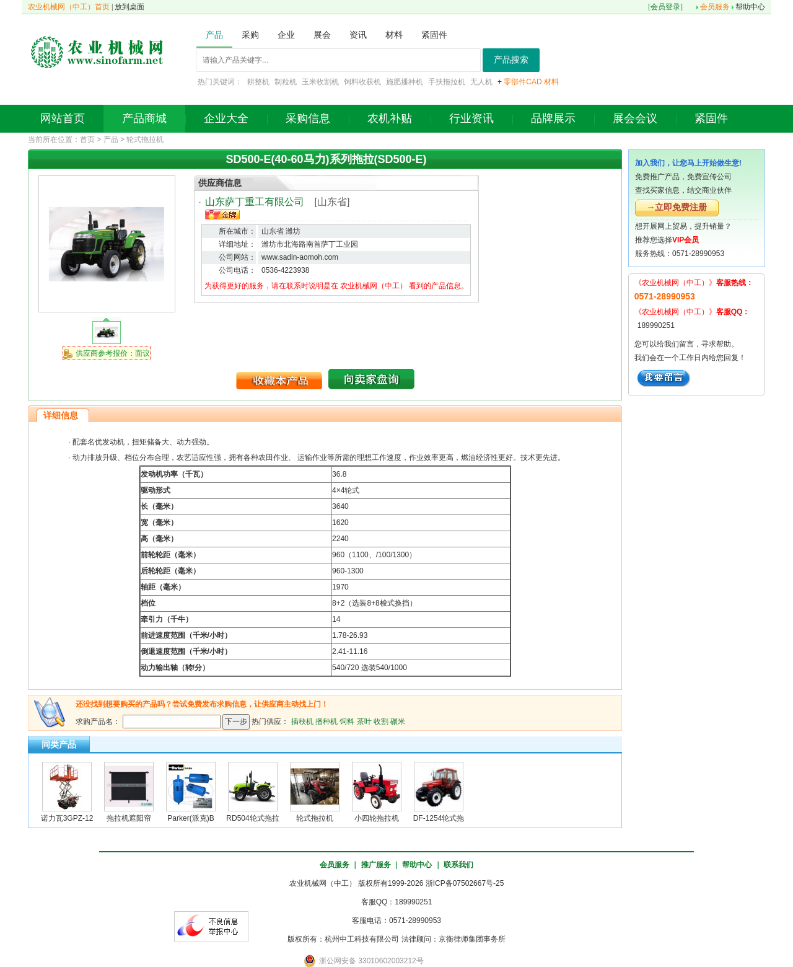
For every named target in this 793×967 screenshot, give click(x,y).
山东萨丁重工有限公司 (254, 201)
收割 (381, 721)
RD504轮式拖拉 (252, 818)
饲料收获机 (362, 81)
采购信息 (308, 118)
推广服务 (376, 864)
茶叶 (364, 721)
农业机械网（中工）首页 (69, 6)
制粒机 (285, 81)
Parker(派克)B (190, 818)
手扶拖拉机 (446, 81)
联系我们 (458, 864)
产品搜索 (511, 59)
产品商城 (144, 118)
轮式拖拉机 (145, 139)
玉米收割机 (320, 81)
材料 (551, 81)
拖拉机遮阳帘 (129, 818)
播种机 (326, 721)
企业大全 (226, 118)
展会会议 (635, 118)
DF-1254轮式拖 (439, 818)
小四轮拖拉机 (376, 818)
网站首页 (62, 118)
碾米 (397, 721)
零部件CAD (522, 81)
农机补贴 (389, 118)
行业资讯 (471, 118)
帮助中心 (750, 6)
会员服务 (715, 6)
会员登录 (665, 6)
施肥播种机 (404, 81)
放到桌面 (129, 6)
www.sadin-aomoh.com (299, 257)
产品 (110, 139)
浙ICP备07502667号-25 (465, 883)
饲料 (347, 721)
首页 (87, 139)
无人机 (481, 81)
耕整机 (258, 81)
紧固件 (711, 118)
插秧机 (302, 721)
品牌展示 (553, 118)
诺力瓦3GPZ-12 (67, 818)
